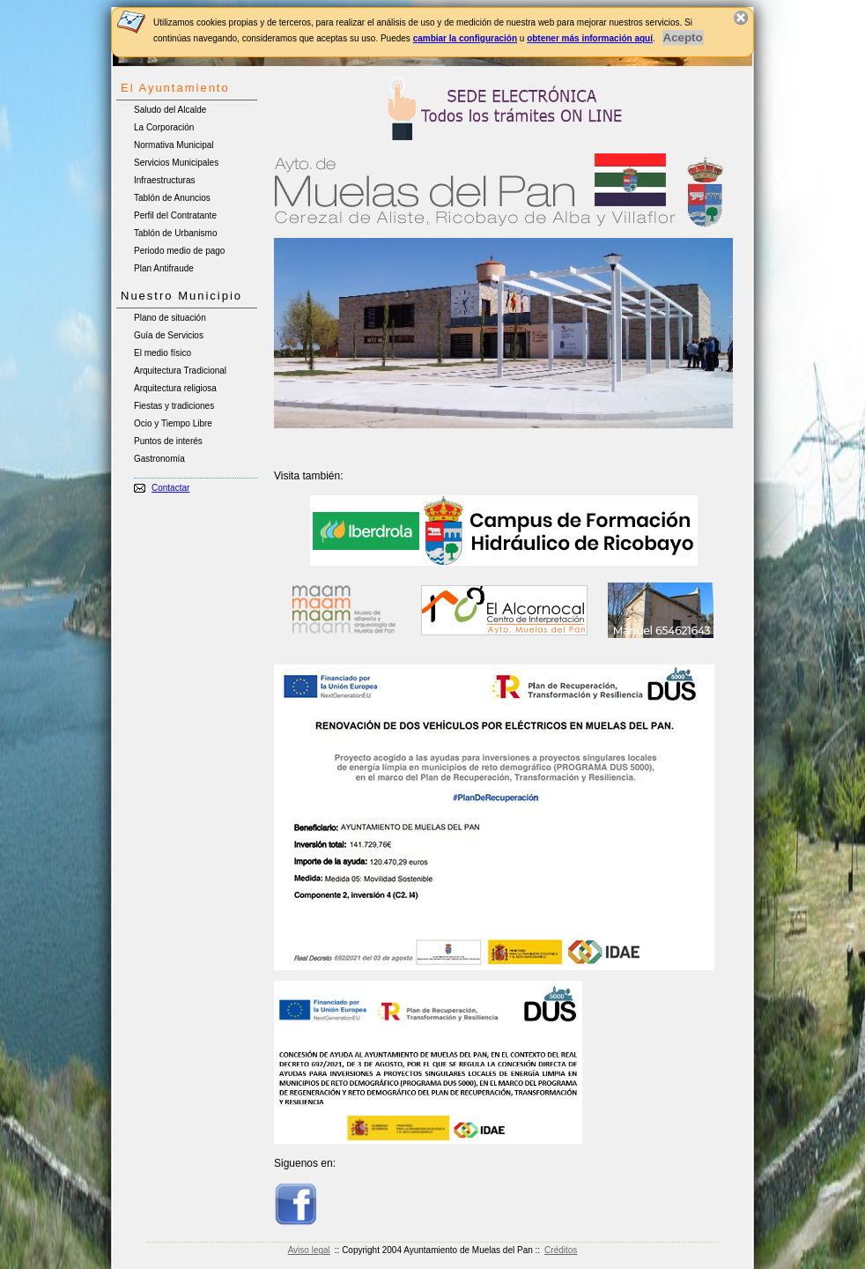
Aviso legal (309, 1250)
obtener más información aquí (590, 38)
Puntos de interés (168, 441)
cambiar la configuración (465, 38)
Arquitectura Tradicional (180, 370)
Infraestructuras (164, 180)
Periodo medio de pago (179, 251)
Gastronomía (159, 459)
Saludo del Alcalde (170, 110)
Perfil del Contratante (175, 215)
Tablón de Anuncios (172, 198)
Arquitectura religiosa (175, 388)
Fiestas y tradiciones (174, 406)
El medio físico (162, 353)
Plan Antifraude (164, 268)
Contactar (170, 488)
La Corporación (164, 127)
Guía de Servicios (168, 335)
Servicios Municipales (176, 162)
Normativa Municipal (174, 145)
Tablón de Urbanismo (176, 233)
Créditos (560, 1250)
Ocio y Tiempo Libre (173, 423)
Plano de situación (170, 318)
